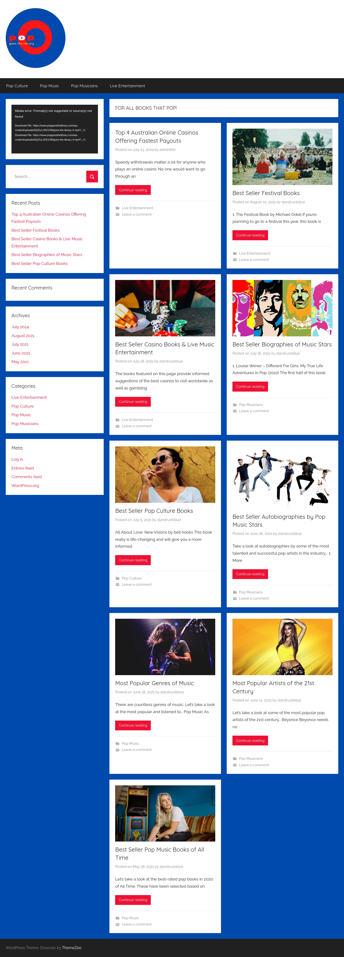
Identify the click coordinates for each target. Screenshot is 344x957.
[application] (54, 129)
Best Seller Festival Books (266, 193)
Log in (17, 459)
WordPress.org (25, 485)
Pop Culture (17, 85)
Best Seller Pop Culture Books (154, 510)
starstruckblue (293, 202)
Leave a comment (137, 214)
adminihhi (168, 150)
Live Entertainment (127, 85)
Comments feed (26, 476)
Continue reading (133, 190)
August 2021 (22, 335)
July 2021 (19, 344)
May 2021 (20, 361)
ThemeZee (71, 948)
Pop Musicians (84, 85)
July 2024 (20, 326)
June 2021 (20, 353)
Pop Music (49, 85)
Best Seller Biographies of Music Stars (282, 344)
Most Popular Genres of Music (154, 683)
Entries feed (22, 468)
